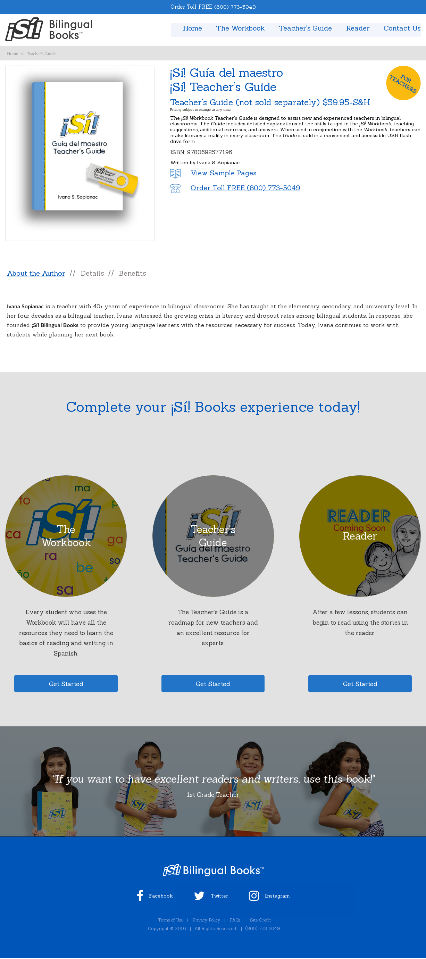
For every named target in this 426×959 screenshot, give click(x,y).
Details (92, 273)
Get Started (66, 685)
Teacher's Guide (304, 28)
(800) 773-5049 (235, 6)
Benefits (133, 273)
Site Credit (264, 921)
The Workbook (238, 28)
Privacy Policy (206, 921)
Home (189, 28)
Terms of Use (167, 921)
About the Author (36, 273)
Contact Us (402, 28)
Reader (357, 28)
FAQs (236, 921)
